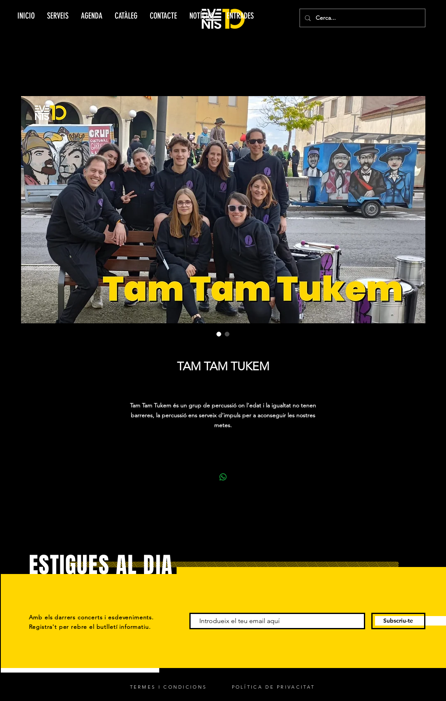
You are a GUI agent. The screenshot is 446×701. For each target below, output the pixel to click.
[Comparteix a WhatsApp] (223, 477)
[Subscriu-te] (398, 621)
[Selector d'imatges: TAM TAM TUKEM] (219, 334)
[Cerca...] (362, 18)
